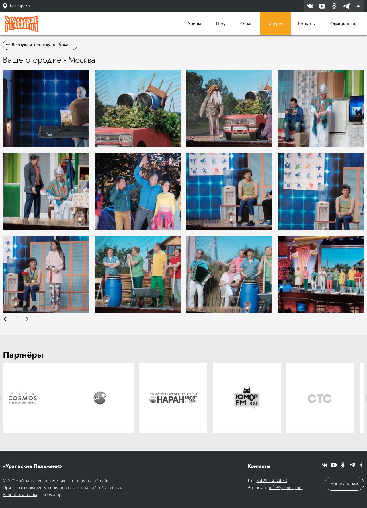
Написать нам (344, 484)
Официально (343, 23)
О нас (246, 23)
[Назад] (6, 321)
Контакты (306, 23)
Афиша (194, 23)
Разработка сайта (20, 495)
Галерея (275, 23)
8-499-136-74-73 (271, 481)
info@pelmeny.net (285, 488)
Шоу (220, 23)
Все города (20, 6)
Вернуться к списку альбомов (38, 46)
